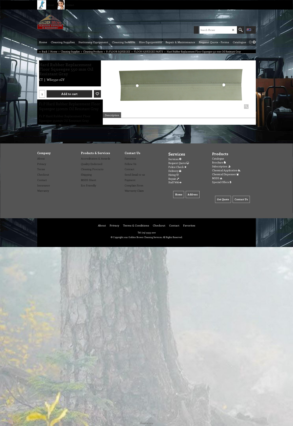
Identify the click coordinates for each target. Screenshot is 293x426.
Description (112, 115)
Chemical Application (226, 170)
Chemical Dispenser (225, 174)
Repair (173, 178)
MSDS (217, 178)
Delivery (174, 171)
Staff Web (174, 182)
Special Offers (221, 182)
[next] (254, 42)
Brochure (219, 162)
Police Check (177, 167)
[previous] (250, 42)
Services (174, 159)
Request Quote (178, 163)
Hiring (173, 175)
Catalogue (218, 158)
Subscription (221, 166)
